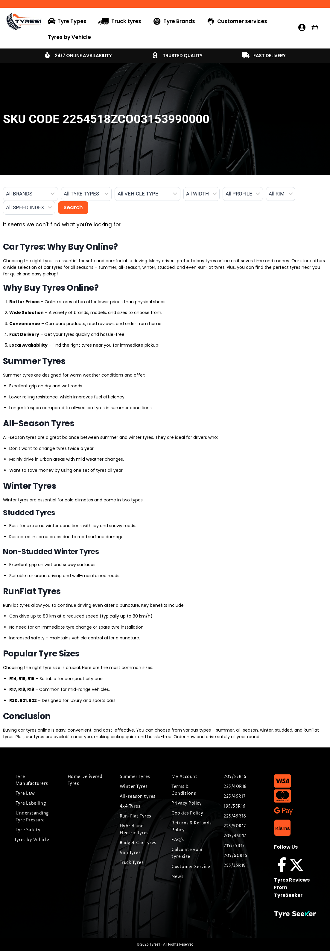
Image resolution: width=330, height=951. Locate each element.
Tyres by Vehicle (69, 37)
